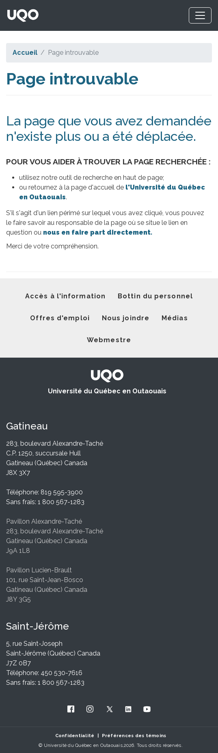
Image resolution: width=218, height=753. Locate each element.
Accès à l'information (65, 296)
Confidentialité (75, 735)
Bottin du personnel (155, 296)
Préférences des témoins (134, 735)
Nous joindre (125, 318)
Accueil (25, 52)
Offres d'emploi (60, 318)
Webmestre (109, 340)
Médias (175, 318)
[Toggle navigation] (200, 15)
